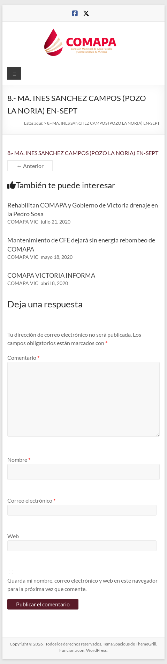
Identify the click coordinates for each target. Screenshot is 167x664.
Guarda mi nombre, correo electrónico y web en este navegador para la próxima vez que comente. (82, 584)
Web (13, 536)
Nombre (18, 459)
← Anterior (30, 165)
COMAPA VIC (22, 222)
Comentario (23, 357)
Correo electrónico (31, 500)
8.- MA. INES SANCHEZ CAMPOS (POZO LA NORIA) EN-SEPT (82, 152)
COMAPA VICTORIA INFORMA (51, 275)
